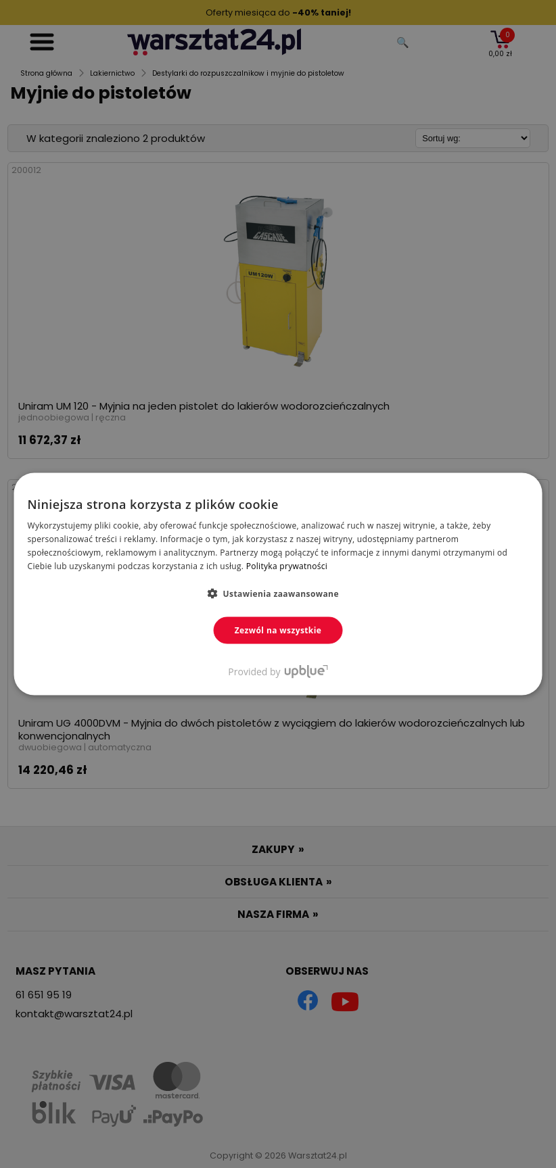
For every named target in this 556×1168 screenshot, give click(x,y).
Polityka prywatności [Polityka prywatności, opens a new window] (286, 565)
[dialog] (278, 584)
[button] (278, 593)
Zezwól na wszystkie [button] (278, 629)
